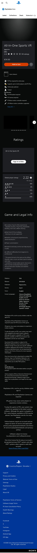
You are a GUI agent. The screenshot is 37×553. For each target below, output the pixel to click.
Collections (13, 15)
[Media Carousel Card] (15, 122)
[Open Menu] (2, 3)
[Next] (34, 122)
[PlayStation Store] (9, 9)
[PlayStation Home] (18, 3)
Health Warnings (9, 367)
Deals (21, 15)
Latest (4, 15)
